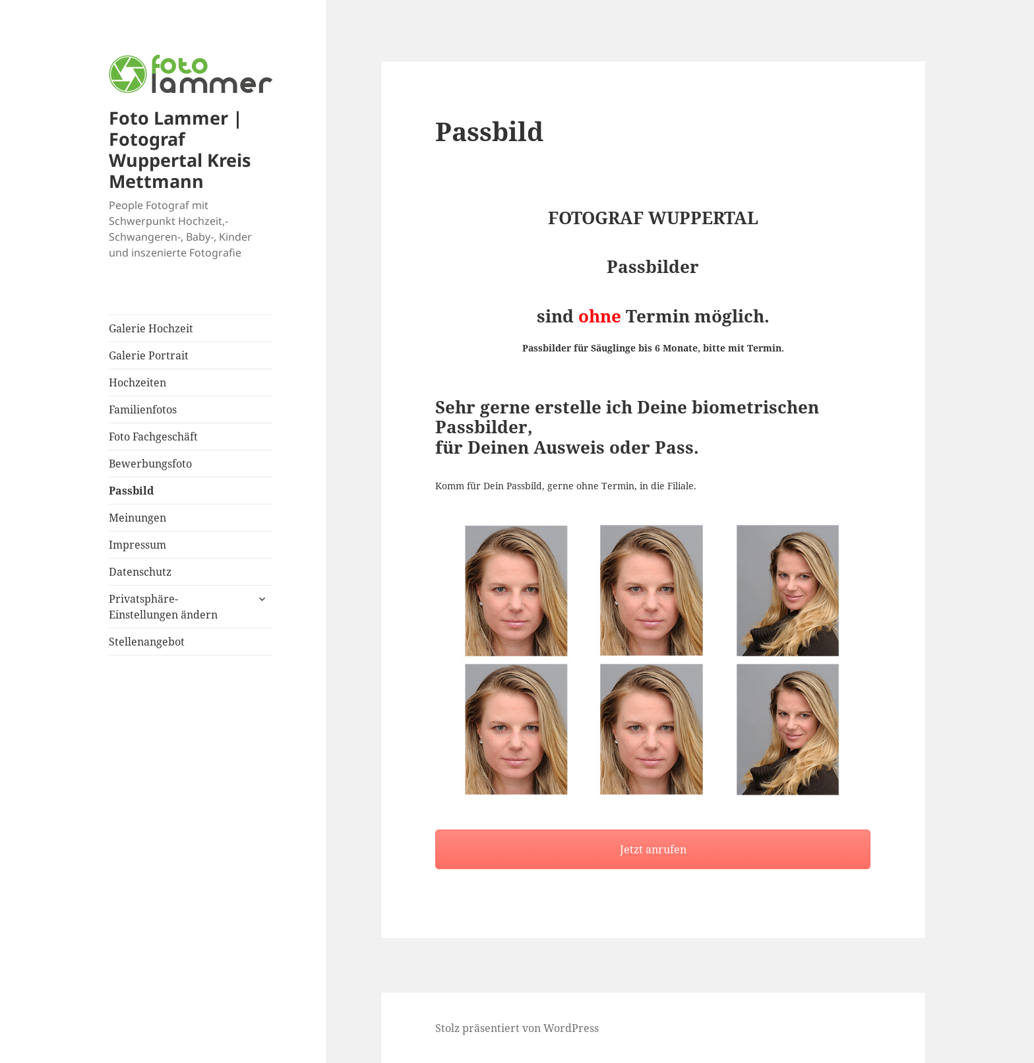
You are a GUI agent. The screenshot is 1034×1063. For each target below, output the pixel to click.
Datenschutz (140, 571)
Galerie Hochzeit (151, 328)
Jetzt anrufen (653, 849)
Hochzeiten (137, 382)
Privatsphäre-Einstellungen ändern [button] (163, 607)
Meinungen (137, 517)
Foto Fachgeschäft (153, 436)
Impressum (137, 544)
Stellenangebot (147, 641)
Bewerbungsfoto (150, 463)
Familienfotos (143, 409)
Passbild (131, 490)
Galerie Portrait (149, 355)
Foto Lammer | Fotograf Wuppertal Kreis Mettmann (180, 149)
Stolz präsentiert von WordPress (517, 1028)
